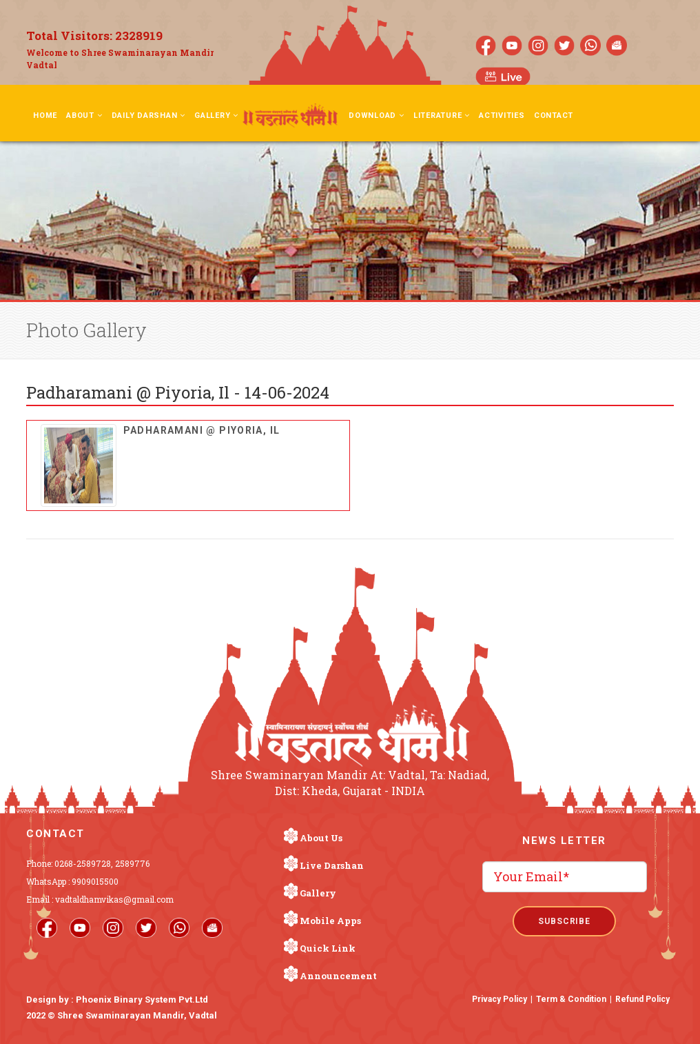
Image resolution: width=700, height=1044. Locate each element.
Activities (502, 115)
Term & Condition (571, 999)
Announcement (338, 976)
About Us (321, 838)
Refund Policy (642, 999)
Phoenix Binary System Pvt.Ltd (142, 999)
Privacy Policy (499, 999)
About (84, 115)
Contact (553, 115)
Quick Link (328, 948)
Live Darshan (332, 865)
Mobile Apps (330, 920)
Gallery (216, 115)
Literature (441, 115)
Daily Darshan (149, 115)
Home (45, 115)
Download (376, 115)
